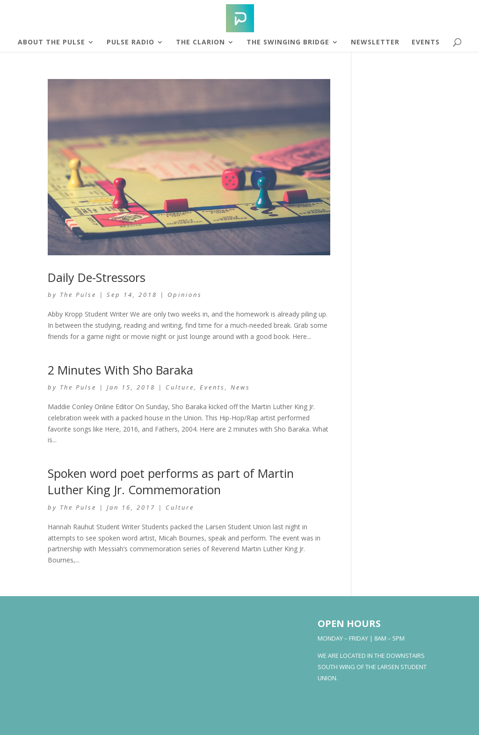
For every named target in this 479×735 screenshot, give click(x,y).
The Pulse (78, 294)
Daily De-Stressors (96, 277)
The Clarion (200, 42)
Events (426, 42)
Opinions (184, 294)
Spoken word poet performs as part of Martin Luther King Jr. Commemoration (171, 481)
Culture (180, 387)
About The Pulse (51, 42)
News (240, 387)
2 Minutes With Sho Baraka (120, 370)
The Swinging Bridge (288, 42)
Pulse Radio (130, 42)
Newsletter (375, 42)
